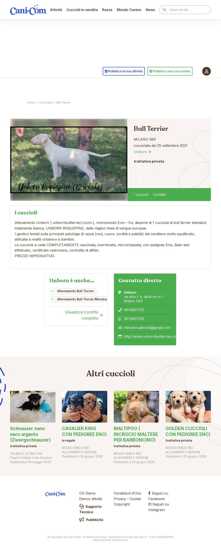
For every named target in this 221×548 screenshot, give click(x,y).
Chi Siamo (87, 493)
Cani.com (28, 87)
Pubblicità (91, 520)
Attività (56, 87)
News (150, 87)
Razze (107, 87)
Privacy (120, 499)
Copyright (122, 504)
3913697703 (134, 310)
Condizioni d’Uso (127, 493)
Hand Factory (120, 540)
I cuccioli (141, 194)
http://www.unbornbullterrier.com (151, 336)
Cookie (135, 499)
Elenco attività (90, 499)
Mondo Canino (129, 87)
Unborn (140, 152)
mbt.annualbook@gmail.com (147, 327)
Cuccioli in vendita (82, 87)
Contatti (159, 194)
